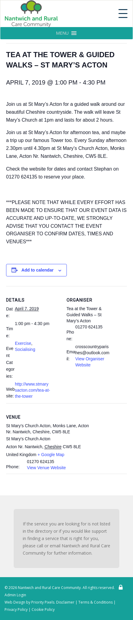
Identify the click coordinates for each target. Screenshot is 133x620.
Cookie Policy (43, 609)
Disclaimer (65, 602)
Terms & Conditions (95, 602)
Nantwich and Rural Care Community (49, 587)
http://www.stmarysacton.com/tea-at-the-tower (32, 390)
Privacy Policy (16, 609)
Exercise (23, 343)
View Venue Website (46, 467)
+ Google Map (51, 454)
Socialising (25, 349)
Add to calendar (38, 270)
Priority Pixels (42, 602)
